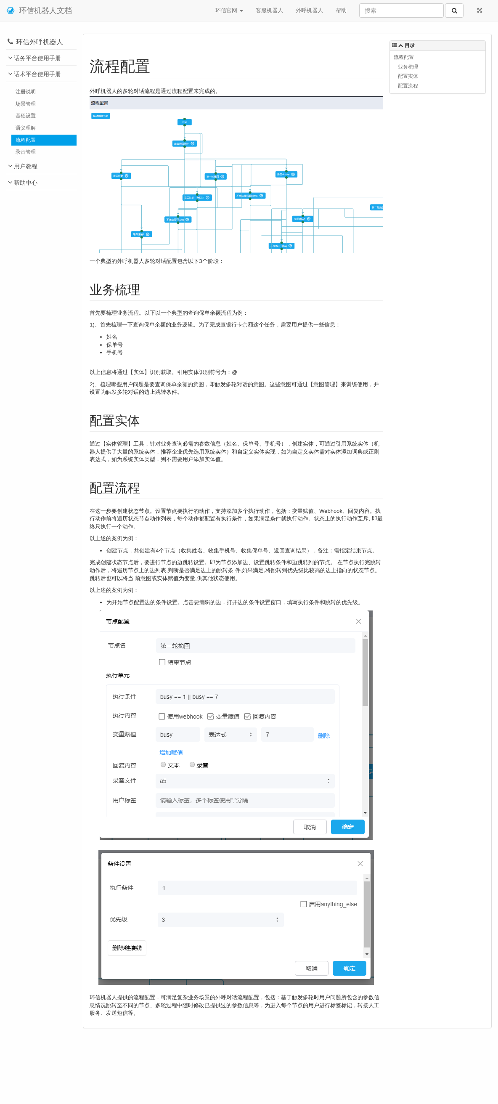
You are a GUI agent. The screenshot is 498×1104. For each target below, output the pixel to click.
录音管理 (26, 151)
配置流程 (408, 85)
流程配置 (26, 140)
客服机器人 (269, 10)
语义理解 (26, 127)
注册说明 (26, 91)
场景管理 (26, 103)
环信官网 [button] (229, 10)
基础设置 (26, 115)
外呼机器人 (309, 10)
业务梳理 (408, 66)
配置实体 (408, 76)
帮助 (341, 10)
